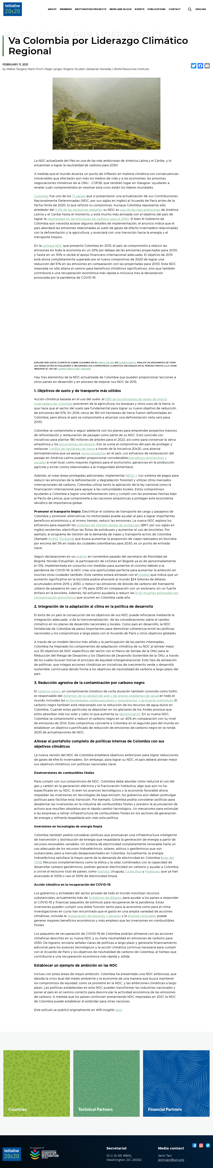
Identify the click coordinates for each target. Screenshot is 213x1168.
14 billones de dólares (105, 898)
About (52, 9)
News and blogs (121, 9)
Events (139, 9)
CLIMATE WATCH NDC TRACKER (73, 369)
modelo (144, 575)
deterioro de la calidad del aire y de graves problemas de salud (111, 696)
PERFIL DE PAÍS (106, 363)
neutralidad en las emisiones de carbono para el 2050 (88, 219)
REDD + (131, 475)
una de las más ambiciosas (140, 210)
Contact (175, 9)
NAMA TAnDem (60, 539)
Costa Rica (133, 871)
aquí (118, 1010)
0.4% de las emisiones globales (78, 210)
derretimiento (129, 714)
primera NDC (52, 246)
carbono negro (49, 691)
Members (66, 9)
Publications (156, 9)
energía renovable (142, 916)
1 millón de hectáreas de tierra (72, 449)
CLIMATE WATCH (127, 363)
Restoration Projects (90, 9)
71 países (78, 196)
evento (81, 556)
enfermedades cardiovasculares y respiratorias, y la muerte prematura (119, 700)
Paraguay (152, 871)
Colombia (41, 196)
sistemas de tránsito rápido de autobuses (108, 525)
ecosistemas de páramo (77, 444)
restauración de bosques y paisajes (94, 916)
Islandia (103, 871)
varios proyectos (93, 453)
